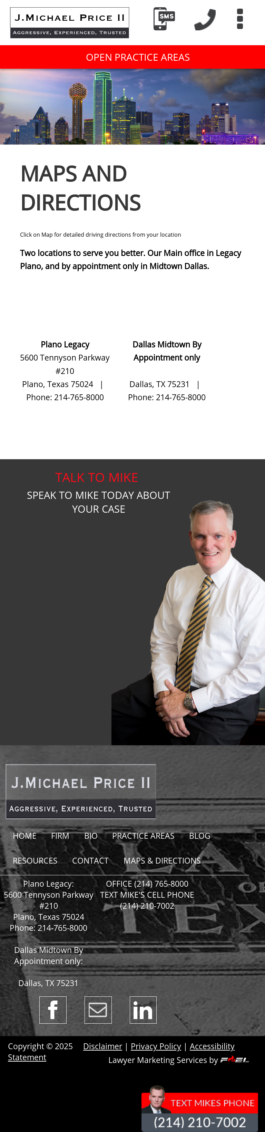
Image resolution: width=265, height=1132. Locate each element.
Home (25, 835)
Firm (60, 835)
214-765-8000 (62, 927)
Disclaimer (102, 1046)
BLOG (199, 835)
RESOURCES (35, 860)
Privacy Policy (156, 1046)
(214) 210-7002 (147, 905)
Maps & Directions (162, 860)
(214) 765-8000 (161, 883)
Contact (90, 860)
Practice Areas (143, 835)
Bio (91, 835)
